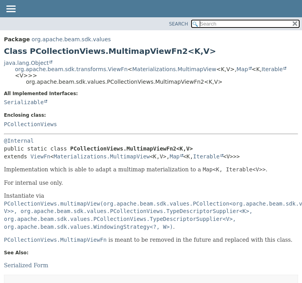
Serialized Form (26, 265)
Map (242, 69)
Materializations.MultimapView (174, 69)
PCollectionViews (30, 124)
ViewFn (40, 156)
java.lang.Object (26, 63)
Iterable (272, 69)
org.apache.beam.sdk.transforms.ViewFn (71, 69)
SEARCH (178, 24)
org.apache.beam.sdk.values (71, 39)
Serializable (24, 102)
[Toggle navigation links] (10, 9)
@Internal (19, 141)
